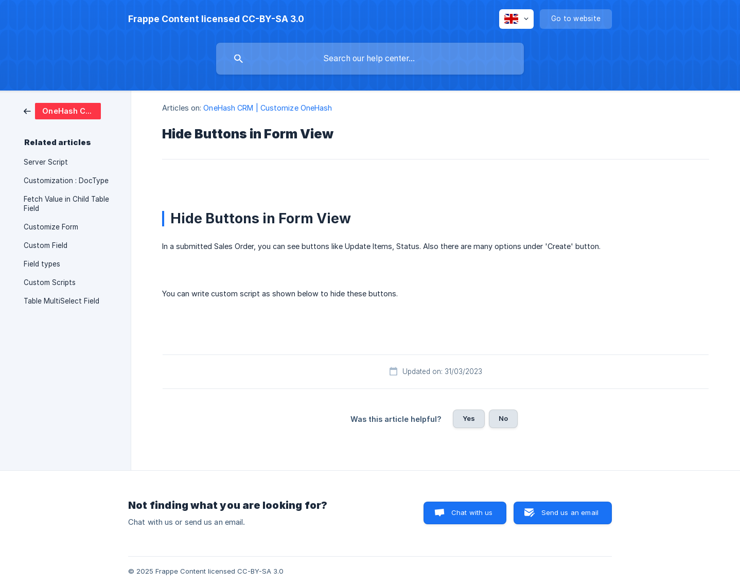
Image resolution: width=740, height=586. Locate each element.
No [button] (503, 418)
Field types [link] (42, 264)
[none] (216, 19)
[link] (62, 110)
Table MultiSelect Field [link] (61, 301)
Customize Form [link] (51, 227)
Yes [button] (469, 418)
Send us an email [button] (569, 512)
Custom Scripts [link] (50, 282)
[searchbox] (370, 59)
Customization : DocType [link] (66, 180)
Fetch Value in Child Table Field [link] (66, 203)
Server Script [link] (46, 162)
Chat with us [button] (472, 512)
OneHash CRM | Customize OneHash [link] (267, 107)
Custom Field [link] (45, 245)
